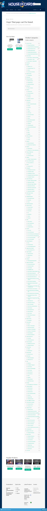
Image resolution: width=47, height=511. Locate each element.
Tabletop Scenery (30, 398)
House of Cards (29, 205)
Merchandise (30, 267)
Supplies (29, 377)
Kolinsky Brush (30, 391)
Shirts (29, 132)
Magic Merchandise (31, 327)
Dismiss (44, 509)
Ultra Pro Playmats (31, 423)
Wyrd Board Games (31, 446)
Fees (28, 109)
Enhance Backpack (31, 143)
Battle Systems (29, 73)
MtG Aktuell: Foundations (32, 281)
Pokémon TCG (30, 405)
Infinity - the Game (31, 98)
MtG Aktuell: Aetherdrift (32, 273)
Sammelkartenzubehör (31, 119)
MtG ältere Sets (30, 300)
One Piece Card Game (31, 71)
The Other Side (30, 439)
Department (28, 100)
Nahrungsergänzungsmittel (32, 260)
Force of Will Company (30, 160)
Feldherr (28, 157)
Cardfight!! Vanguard (31, 364)
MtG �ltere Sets (30, 269)
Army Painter (29, 55)
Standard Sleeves (30, 226)
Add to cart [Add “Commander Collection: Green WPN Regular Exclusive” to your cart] (10, 49)
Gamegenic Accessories (31, 169)
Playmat (29, 217)
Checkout (19, 9)
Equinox (28, 146)
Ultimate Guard (29, 407)
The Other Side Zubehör (31, 441)
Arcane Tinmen (29, 43)
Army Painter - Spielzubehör (32, 61)
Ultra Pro (28, 418)
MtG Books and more (31, 302)
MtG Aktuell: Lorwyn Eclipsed (32, 288)
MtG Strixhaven (30, 311)
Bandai (28, 64)
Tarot (29, 201)
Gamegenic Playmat (31, 176)
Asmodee (28, 62)
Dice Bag (29, 338)
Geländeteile (30, 75)
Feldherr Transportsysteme (32, 159)
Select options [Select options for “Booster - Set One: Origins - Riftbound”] (36, 468)
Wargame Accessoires (31, 343)
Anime (29, 323)
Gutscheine (29, 210)
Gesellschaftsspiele (30, 203)
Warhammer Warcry (31, 189)
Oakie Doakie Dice (30, 336)
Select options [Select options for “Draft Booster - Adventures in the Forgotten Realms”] (28, 469)
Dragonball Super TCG (31, 68)
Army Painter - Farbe (31, 59)
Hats (28, 130)
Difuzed (28, 128)
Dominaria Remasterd (31, 264)
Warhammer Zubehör (31, 191)
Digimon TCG (30, 66)
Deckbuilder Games (31, 198)
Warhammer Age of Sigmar (32, 184)
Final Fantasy (30, 366)
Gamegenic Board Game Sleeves (33, 175)
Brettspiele (28, 77)
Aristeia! (29, 96)
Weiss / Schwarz (30, 87)
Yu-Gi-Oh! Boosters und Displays (33, 233)
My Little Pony (30, 373)
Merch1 (29, 116)
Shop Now (11, 9)
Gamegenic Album (31, 171)
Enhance (28, 141)
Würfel (29, 348)
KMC (27, 219)
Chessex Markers (30, 93)
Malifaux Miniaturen (31, 436)
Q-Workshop (29, 347)
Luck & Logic (30, 370)
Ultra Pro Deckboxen (31, 421)
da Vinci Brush (30, 389)
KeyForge (29, 153)
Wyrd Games (29, 434)
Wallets (29, 134)
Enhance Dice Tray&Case (32, 144)
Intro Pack (29, 112)
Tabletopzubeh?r (30, 125)
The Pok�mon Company (31, 400)
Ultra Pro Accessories (31, 420)
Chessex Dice (30, 91)
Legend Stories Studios (30, 248)
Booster (29, 102)
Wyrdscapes (30, 448)
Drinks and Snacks (29, 135)
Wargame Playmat (31, 345)
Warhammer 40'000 (31, 182)
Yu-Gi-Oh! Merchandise (31, 237)
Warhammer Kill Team (31, 185)
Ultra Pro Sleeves (30, 425)
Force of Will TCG (31, 162)
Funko (28, 164)
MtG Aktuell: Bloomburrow (32, 276)
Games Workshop (29, 178)
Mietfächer (29, 214)
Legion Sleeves (30, 255)
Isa (28, 212)
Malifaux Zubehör (31, 437)
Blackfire (29, 363)
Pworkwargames (29, 341)
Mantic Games (29, 318)
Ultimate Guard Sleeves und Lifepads (33, 416)
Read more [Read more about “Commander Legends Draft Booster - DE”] (10, 468)
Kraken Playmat (30, 244)
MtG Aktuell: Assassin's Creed (32, 274)
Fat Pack (29, 107)
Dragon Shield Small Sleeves (32, 52)
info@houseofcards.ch (32, 13)
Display (29, 105)
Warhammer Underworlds (32, 187)
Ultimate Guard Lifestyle (32, 414)
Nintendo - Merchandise (31, 329)
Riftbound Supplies (31, 357)
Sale (27, 361)
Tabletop (29, 123)
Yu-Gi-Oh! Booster (31, 232)
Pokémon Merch (30, 404)
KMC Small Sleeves (31, 223)
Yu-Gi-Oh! (29, 230)
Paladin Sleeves (30, 82)
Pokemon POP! (30, 166)
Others (29, 216)
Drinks (29, 137)
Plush (29, 375)
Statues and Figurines (31, 334)
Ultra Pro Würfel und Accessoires (33, 427)
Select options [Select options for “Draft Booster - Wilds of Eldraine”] (19, 468)
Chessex (28, 89)
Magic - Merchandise (31, 325)
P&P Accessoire (30, 80)
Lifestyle (28, 258)
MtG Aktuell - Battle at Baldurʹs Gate (34, 271)
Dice (28, 242)
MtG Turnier (30, 313)
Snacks (29, 139)
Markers (29, 395)
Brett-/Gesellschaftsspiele (32, 103)
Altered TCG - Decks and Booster (33, 150)
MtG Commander (30, 304)
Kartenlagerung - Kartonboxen (32, 384)
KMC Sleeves (30, 221)
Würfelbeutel (30, 350)
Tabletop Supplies (29, 386)
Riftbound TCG (30, 359)
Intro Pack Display (31, 114)
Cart (15, 9)
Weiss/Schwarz (30, 379)
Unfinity (29, 316)
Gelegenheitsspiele (30, 196)
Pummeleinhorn (30, 332)
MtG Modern (30, 307)
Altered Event (30, 148)
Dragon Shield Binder (31, 45)
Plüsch (29, 118)
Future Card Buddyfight (31, 368)
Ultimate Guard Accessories (32, 411)
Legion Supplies (29, 251)
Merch (29, 257)
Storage (28, 382)
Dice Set (29, 194)
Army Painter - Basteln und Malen (33, 57)
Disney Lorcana (30, 354)
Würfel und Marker (31, 84)
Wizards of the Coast (30, 430)
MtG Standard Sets (31, 309)
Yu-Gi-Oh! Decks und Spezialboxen (33, 235)
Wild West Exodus (31, 380)
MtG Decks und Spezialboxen (32, 306)
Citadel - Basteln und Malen (32, 180)
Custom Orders (30, 207)
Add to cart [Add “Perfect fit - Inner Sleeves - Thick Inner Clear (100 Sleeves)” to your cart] (19, 48)
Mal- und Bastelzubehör (31, 393)
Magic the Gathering (30, 262)
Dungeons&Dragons (31, 432)
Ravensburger (29, 352)
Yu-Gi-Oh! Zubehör (31, 239)
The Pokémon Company (30, 402)
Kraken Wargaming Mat (31, 246)
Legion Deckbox (30, 253)
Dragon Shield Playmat (31, 50)
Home (7, 9)
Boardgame (30, 320)
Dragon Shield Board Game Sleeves (33, 46)
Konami (28, 228)
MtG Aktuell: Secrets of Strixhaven (33, 293)
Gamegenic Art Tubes (31, 173)
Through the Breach (31, 443)
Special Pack (30, 121)
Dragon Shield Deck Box (31, 48)
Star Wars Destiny (30, 155)
